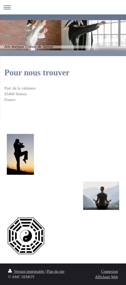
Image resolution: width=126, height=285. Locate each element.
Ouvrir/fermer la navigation (63, 7)
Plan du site (55, 271)
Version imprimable (26, 271)
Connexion (109, 271)
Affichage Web (106, 277)
